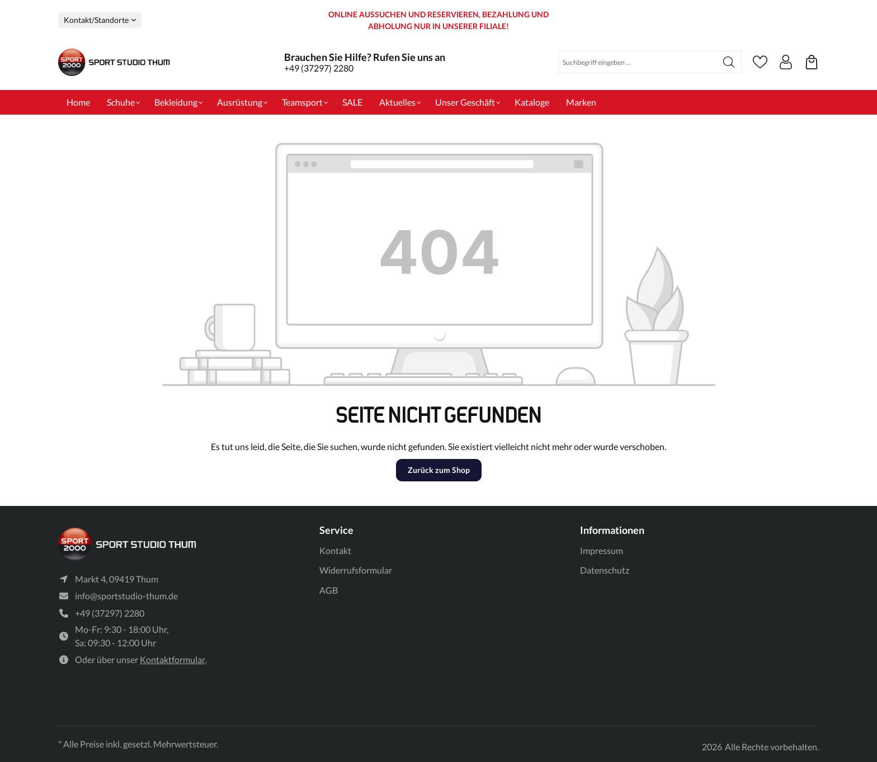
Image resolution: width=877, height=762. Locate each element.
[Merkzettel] (760, 62)
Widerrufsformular (355, 570)
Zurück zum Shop (439, 470)
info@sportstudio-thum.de (126, 596)
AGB (328, 590)
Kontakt (335, 550)
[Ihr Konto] (786, 62)
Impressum (601, 550)
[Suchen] (729, 62)
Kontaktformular (172, 660)
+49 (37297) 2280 (318, 68)
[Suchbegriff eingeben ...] (638, 62)
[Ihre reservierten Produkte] (811, 62)
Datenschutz (604, 570)
